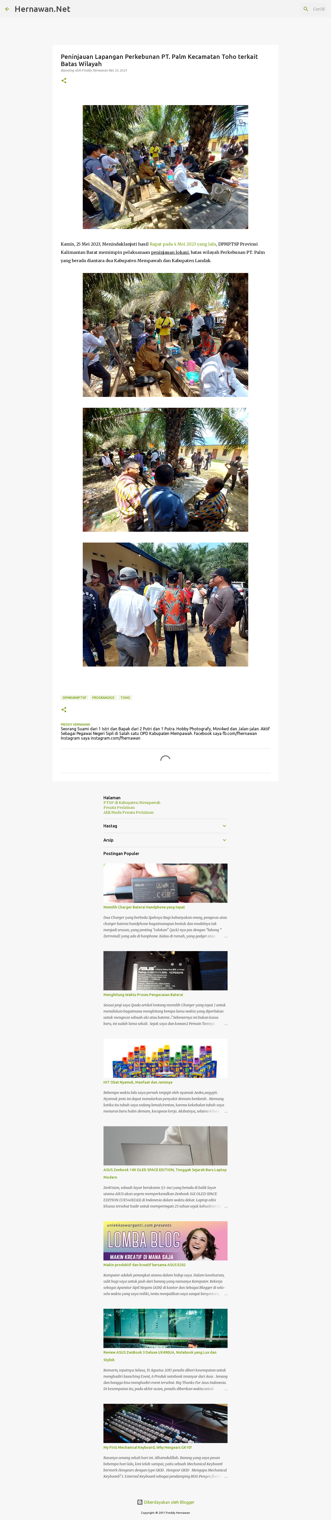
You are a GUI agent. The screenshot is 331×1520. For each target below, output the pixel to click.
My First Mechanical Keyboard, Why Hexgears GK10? (147, 1447)
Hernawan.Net (42, 8)
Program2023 (103, 697)
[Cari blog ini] (300, 9)
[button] (64, 80)
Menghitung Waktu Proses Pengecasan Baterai (143, 995)
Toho (125, 697)
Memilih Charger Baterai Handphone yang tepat (144, 907)
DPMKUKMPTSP (74, 697)
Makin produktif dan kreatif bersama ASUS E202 (144, 1265)
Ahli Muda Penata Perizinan (128, 812)
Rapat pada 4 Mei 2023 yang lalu (183, 244)
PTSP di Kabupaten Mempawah (131, 802)
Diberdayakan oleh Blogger (165, 1502)
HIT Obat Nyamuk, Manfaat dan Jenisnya (137, 1082)
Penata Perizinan (119, 807)
